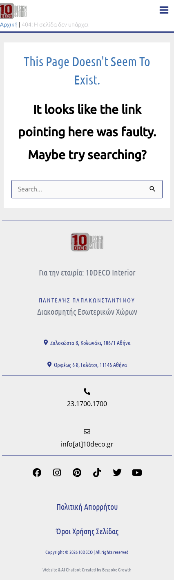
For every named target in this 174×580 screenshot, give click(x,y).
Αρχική (9, 24)
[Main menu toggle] (164, 10)
